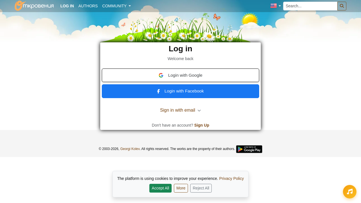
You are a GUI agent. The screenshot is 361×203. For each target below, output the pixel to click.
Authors (88, 6)
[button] (275, 6)
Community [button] (115, 6)
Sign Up (201, 125)
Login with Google (180, 75)
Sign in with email (180, 110)
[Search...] (310, 6)
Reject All (201, 188)
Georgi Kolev (129, 149)
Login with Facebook (180, 91)
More (181, 188)
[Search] (341, 6)
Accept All (160, 188)
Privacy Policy (231, 178)
